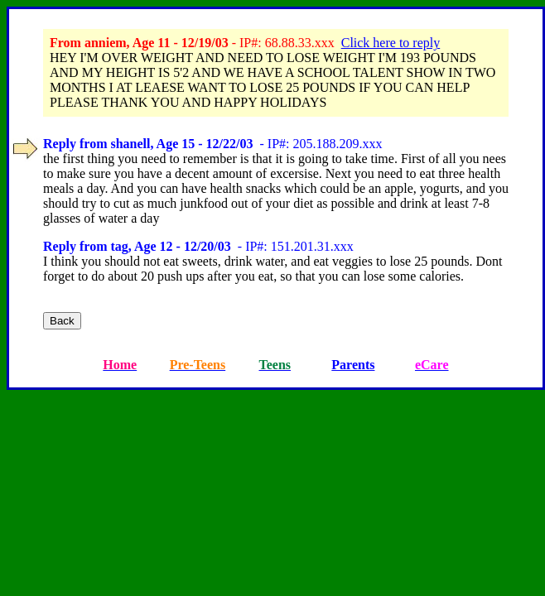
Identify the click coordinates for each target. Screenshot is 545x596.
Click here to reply (391, 43)
